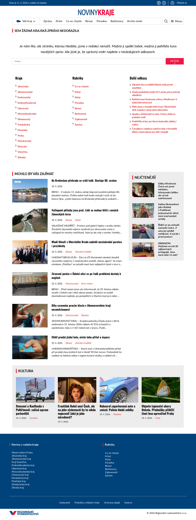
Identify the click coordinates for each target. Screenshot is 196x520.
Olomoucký (25, 122)
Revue (89, 24)
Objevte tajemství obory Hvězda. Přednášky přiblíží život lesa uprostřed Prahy (158, 413)
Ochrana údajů (112, 505)
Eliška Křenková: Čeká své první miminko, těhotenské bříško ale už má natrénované (168, 194)
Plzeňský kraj (19, 484)
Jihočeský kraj (19, 458)
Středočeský (25, 144)
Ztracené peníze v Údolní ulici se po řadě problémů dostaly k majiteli (83, 278)
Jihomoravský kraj (21, 461)
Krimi (59, 24)
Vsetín (78, 223)
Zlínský (22, 160)
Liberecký (24, 111)
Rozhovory (117, 24)
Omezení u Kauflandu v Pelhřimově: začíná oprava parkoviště (32, 413)
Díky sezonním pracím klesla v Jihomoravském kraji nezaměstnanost (83, 310)
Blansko (85, 318)
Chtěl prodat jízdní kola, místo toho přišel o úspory (83, 340)
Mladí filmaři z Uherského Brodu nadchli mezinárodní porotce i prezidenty (84, 246)
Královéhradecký (28, 105)
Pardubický (25, 127)
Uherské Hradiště (83, 255)
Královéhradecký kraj (23, 468)
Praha (21, 138)
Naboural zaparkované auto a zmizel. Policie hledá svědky (117, 411)
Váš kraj (24, 24)
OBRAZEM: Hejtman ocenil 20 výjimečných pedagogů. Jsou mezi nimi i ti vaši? (168, 252)
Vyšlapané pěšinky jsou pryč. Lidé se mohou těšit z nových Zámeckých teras (82, 215)
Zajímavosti (82, 122)
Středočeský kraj (20, 487)
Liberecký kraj (19, 471)
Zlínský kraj (18, 490)
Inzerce (128, 505)
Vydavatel (64, 505)
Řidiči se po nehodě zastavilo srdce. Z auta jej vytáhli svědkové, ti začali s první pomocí (169, 233)
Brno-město (87, 287)
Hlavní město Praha (22, 455)
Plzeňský (23, 133)
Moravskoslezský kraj (23, 474)
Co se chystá (73, 24)
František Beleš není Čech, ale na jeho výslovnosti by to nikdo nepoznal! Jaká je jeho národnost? (77, 414)
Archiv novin (134, 24)
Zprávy (47, 24)
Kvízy (78, 100)
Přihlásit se (182, 3)
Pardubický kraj (20, 480)
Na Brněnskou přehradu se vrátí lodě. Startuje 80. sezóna (87, 183)
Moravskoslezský (28, 116)
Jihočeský (24, 89)
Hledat (174, 65)
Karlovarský (25, 100)
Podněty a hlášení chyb (87, 505)
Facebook (159, 3)
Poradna (102, 24)
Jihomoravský (26, 94)
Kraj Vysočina (19, 464)
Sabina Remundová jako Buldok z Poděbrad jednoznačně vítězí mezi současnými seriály (168, 214)
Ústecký (23, 149)
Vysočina (23, 154)
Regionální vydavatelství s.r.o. (171, 515)
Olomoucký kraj (20, 477)
